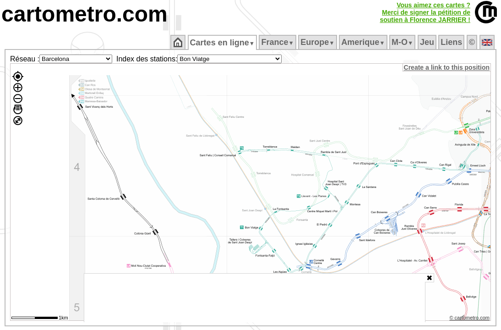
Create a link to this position (447, 67)
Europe (318, 42)
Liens (452, 42)
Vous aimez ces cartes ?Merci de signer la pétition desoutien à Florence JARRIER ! (425, 12)
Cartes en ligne (223, 42)
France (278, 42)
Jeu (427, 42)
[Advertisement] (254, 298)
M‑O (403, 42)
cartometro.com (84, 14)
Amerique (364, 42)
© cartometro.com (470, 319)
